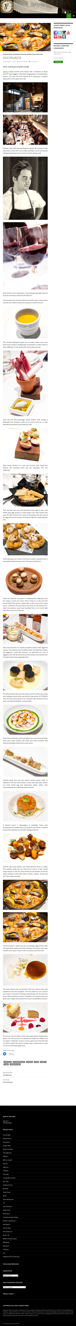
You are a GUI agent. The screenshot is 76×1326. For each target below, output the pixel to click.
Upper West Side (37, 54)
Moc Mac (6, 1181)
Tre (4, 1203)
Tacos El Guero (7, 1206)
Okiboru (5, 1156)
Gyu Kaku (6, 1174)
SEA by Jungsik (7, 1160)
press (36, 1062)
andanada (8, 1062)
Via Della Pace (25, 1074)
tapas (6, 1064)
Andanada (36, 76)
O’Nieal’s (6, 1171)
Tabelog (5, 71)
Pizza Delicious (7, 1231)
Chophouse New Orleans (10, 1217)
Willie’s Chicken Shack (10, 1239)
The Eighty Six (7, 1153)
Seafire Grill (6, 1210)
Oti (4, 1253)
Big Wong (6, 1242)
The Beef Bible (7, 1123)
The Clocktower (25, 1081)
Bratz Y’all (6, 1235)
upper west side (15, 1064)
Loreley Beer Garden (9, 1178)
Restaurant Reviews (19, 54)
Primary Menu (73, 15)
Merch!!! (6, 1121)
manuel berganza (19, 1062)
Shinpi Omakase (8, 1149)
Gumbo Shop (7, 1228)
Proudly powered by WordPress (11, 1323)
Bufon (5, 1196)
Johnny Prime (23, 61)
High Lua (5, 1167)
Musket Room (7, 1138)
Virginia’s (6, 1249)
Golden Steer (7, 1145)
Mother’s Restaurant (9, 1221)
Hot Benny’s (6, 1224)
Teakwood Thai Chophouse (11, 1256)
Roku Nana (6, 1213)
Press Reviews (7, 54)
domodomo (6, 1142)
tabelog (43, 1062)
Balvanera (6, 1246)
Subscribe (58, 62)
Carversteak (6, 1135)
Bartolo (5, 1163)
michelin (29, 1062)
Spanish (29, 54)
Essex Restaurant (8, 1199)
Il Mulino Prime (8, 1185)
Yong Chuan (6, 1192)
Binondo (5, 1188)
